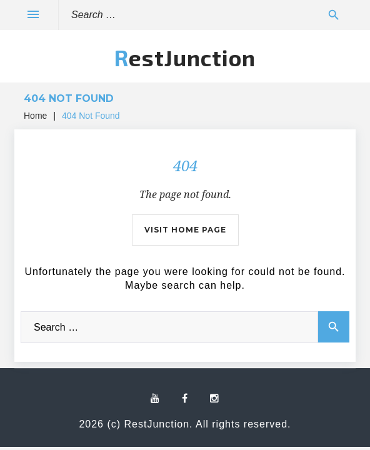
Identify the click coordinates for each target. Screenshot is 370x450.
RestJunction (185, 57)
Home (35, 116)
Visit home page (185, 229)
